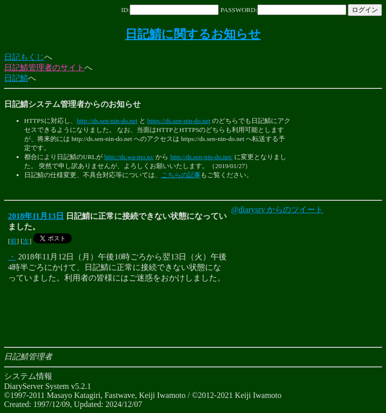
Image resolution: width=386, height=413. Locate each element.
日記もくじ (24, 57)
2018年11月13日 (36, 216)
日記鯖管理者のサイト (44, 67)
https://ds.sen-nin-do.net (179, 120)
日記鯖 (16, 78)
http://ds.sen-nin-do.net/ (201, 157)
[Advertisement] (187, 190)
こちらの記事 (181, 175)
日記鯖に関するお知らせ (193, 34)
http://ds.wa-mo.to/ (129, 157)
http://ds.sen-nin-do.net (107, 120)
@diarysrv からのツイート (277, 209)
